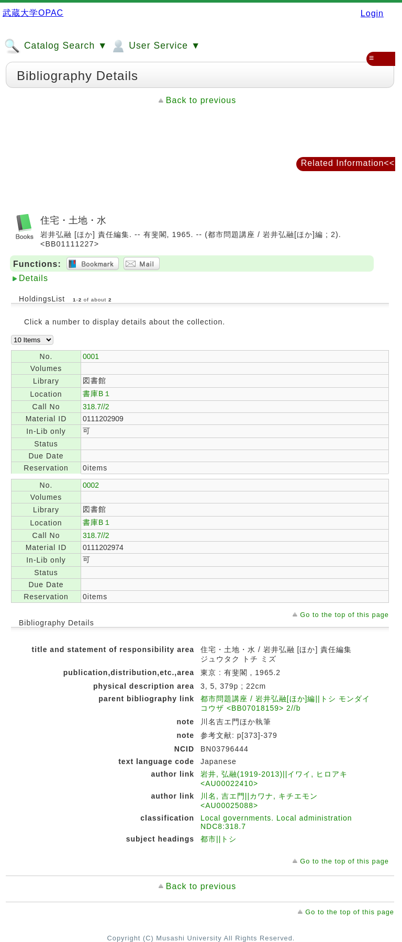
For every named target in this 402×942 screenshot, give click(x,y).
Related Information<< (348, 163)
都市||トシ (218, 839)
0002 (91, 485)
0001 (91, 356)
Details (33, 278)
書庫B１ (97, 393)
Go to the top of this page (344, 615)
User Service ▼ (155, 46)
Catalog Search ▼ (55, 46)
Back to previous (201, 100)
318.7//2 (96, 406)
